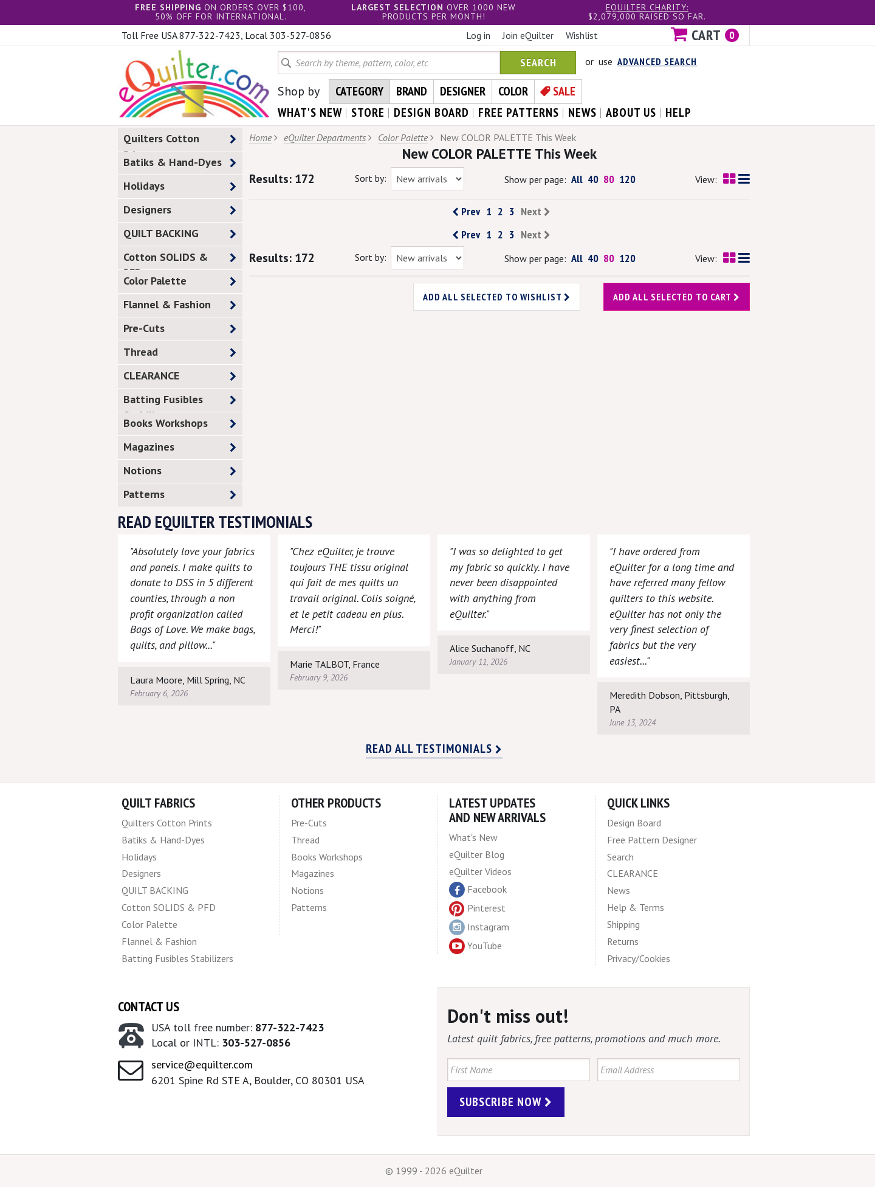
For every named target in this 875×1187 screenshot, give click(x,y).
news (582, 112)
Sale (564, 91)
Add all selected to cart (676, 297)
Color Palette (179, 281)
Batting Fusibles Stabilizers (179, 402)
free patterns (518, 112)
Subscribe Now (505, 1102)
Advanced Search (657, 61)
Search (538, 62)
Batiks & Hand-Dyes (179, 162)
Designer (463, 91)
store (368, 112)
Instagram (479, 927)
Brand (411, 91)
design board (431, 112)
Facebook (478, 890)
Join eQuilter (528, 35)
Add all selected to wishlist (497, 297)
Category (359, 91)
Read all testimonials (434, 748)
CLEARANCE (179, 376)
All (577, 179)
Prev (466, 211)
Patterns (179, 494)
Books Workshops (179, 423)
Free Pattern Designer (652, 840)
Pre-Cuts (179, 328)
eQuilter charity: (647, 7)
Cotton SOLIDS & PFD (179, 259)
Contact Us (148, 1006)
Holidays (179, 186)
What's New (473, 837)
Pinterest (477, 908)
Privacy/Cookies (638, 958)
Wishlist (582, 35)
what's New (310, 112)
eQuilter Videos (480, 871)
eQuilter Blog (476, 854)
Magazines (179, 447)
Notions (179, 471)
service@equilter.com (202, 1064)
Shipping (623, 924)
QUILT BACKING (179, 233)
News (618, 890)
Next (536, 211)
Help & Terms (635, 907)
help (678, 112)
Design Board (634, 823)
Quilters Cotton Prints (179, 141)
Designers (179, 210)
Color (513, 91)
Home (260, 137)
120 (627, 179)
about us (631, 112)
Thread (179, 352)
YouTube (475, 946)
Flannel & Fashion (179, 305)
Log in (478, 35)
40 (593, 179)
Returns (623, 941)
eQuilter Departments (325, 137)
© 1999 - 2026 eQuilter (433, 1171)
